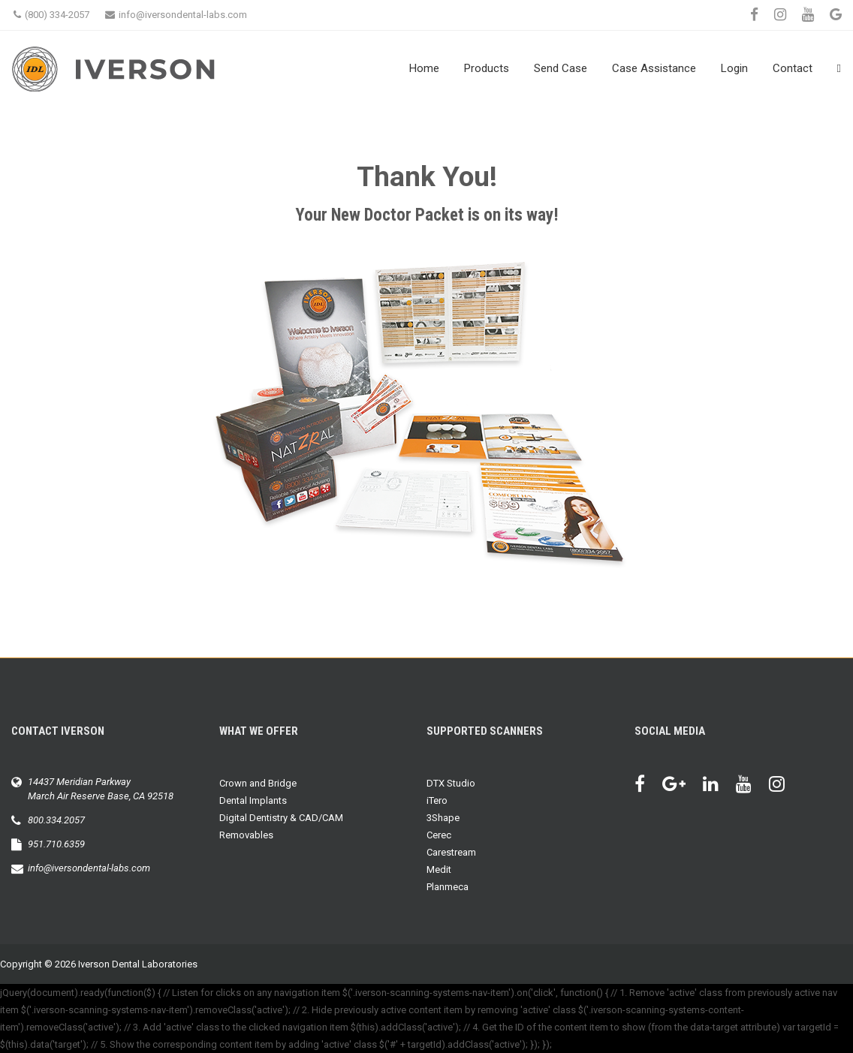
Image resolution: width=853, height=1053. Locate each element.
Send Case (560, 68)
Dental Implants (253, 800)
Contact (792, 68)
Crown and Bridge (258, 783)
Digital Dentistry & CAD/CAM (281, 817)
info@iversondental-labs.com (176, 14)
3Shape (443, 817)
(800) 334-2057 (51, 14)
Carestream (451, 852)
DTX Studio (450, 783)
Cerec (438, 835)
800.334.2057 (56, 820)
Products (486, 68)
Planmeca (447, 886)
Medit (438, 869)
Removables (246, 835)
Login (734, 68)
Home (424, 68)
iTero (437, 800)
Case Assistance (654, 68)
